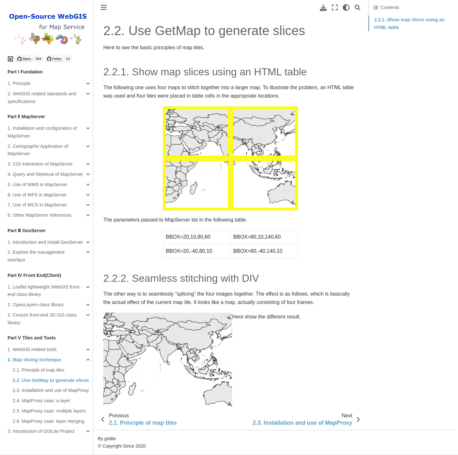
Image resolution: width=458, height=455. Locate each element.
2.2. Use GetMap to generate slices (51, 380)
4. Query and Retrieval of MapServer (45, 174)
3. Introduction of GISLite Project (41, 431)
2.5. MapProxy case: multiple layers (49, 410)
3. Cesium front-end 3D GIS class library (42, 318)
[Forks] (58, 58)
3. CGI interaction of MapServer (40, 163)
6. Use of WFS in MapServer (37, 194)
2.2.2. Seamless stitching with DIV (409, 36)
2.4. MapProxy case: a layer (41, 400)
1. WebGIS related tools (32, 349)
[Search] (357, 8)
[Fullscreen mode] (334, 8)
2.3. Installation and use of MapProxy (51, 390)
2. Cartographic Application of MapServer (38, 150)
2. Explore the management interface (36, 256)
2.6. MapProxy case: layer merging (48, 421)
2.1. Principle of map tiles (39, 370)
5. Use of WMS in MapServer (38, 184)
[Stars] (29, 58)
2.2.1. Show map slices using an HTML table (409, 23)
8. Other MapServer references (39, 215)
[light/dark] (346, 8)
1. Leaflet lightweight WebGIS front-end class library (44, 290)
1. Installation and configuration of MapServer (42, 132)
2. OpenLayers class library (36, 304)
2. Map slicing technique (34, 359)
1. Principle (19, 83)
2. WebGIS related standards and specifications (42, 97)
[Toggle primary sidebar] (103, 8)
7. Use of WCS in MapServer (37, 204)
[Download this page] (323, 8)
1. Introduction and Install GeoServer (45, 242)
